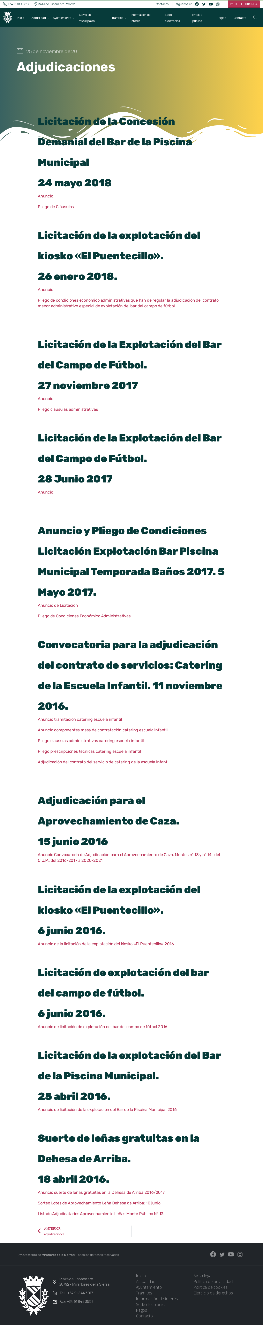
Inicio (141, 1275)
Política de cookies (210, 1287)
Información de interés (157, 1298)
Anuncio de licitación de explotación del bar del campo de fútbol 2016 (102, 1026)
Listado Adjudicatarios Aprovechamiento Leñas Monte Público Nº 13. (101, 1213)
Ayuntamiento (149, 1287)
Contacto (162, 4)
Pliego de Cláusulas (56, 206)
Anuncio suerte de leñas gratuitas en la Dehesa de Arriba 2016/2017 (101, 1192)
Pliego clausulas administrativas (68, 409)
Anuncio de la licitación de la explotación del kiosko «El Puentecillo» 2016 (106, 943)
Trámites (144, 1293)
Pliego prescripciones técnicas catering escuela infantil (89, 751)
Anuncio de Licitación (58, 605)
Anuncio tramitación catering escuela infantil (80, 719)
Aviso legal (203, 1275)
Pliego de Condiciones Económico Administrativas (84, 615)
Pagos (141, 1310)
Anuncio (45, 196)
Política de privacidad (213, 1281)
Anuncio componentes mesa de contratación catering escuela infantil (103, 729)
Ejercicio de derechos (213, 1293)
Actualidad (146, 1281)
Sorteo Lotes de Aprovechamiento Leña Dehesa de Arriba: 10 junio (99, 1203)
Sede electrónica (151, 1304)
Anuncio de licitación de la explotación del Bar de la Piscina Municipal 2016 (107, 1109)
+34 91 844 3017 (16, 4)
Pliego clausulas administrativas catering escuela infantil (91, 740)
